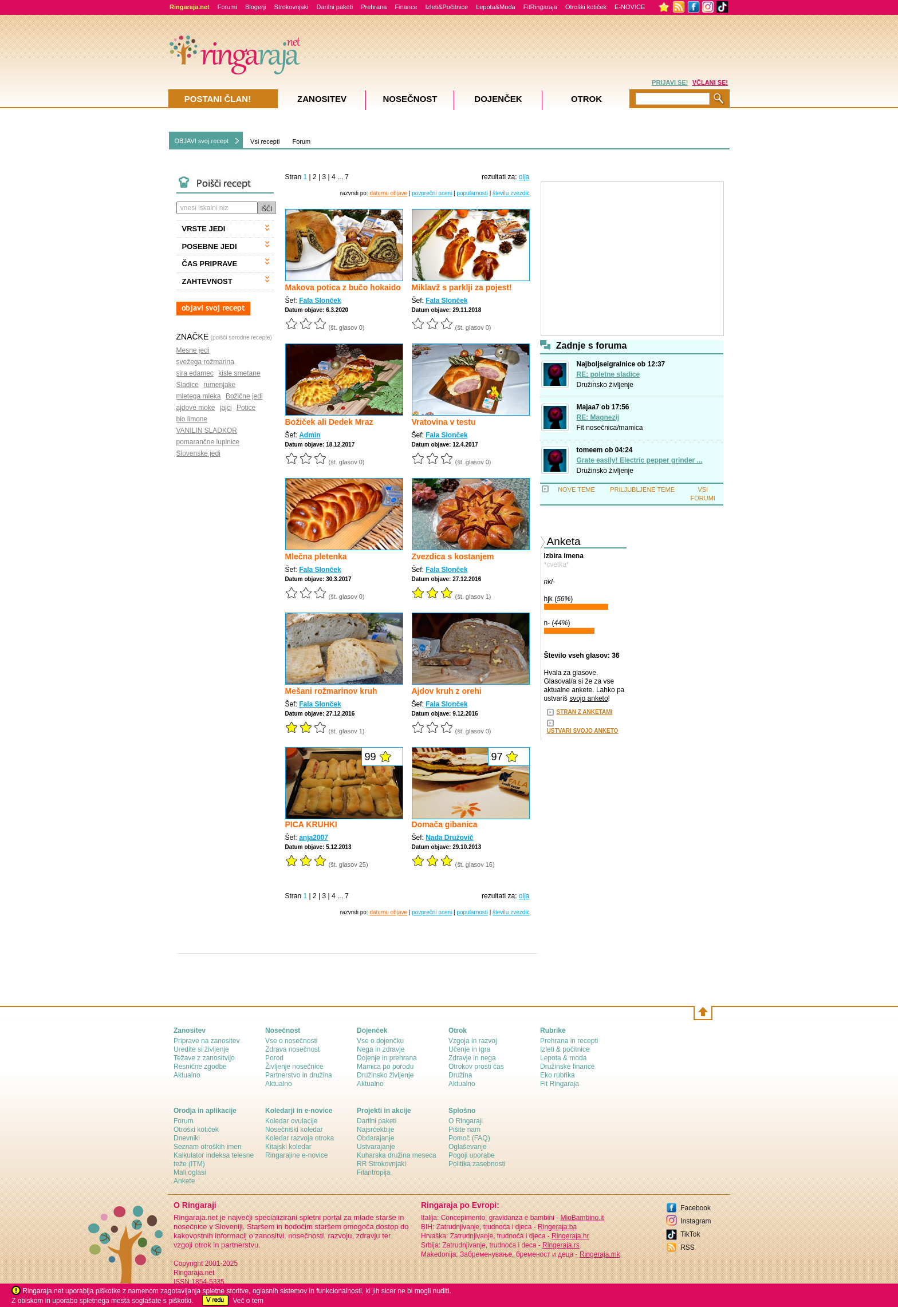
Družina (460, 1075)
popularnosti (471, 193)
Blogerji (255, 6)
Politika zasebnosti (476, 1164)
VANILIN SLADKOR (206, 431)
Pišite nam (464, 1130)
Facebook (695, 1208)
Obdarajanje (375, 1138)
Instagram (695, 1221)
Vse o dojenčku (380, 1041)
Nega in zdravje (380, 1049)
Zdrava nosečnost (292, 1049)
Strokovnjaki (291, 6)
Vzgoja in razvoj (472, 1041)
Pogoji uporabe (471, 1155)
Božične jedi (244, 396)
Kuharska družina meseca (396, 1155)
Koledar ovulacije (291, 1121)
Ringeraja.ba (557, 1227)
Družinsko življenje (605, 385)
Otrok (586, 99)
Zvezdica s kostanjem (453, 556)
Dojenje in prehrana (387, 1058)
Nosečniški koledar (294, 1130)
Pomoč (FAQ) (469, 1138)
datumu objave (388, 193)
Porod (274, 1058)
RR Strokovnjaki (381, 1164)
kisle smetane (239, 373)
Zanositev (321, 99)
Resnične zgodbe (200, 1067)
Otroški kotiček (585, 6)
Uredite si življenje (201, 1049)
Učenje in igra (469, 1049)
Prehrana (374, 6)
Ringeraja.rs (561, 1245)
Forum (301, 141)
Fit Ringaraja (559, 1084)
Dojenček (498, 99)
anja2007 (313, 838)
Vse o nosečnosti (291, 1041)
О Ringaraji (465, 1121)
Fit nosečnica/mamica (610, 428)
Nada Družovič (449, 838)
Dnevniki (187, 1138)
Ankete (184, 1181)
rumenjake (219, 385)
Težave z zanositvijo (204, 1058)
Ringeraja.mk (600, 1254)
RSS (687, 1247)
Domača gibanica (445, 824)
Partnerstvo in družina (298, 1075)
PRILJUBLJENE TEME (642, 489)
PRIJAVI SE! (670, 82)
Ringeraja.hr (570, 1236)
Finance (406, 6)
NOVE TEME (576, 489)
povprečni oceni (432, 193)
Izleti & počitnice (565, 1049)
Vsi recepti (264, 141)
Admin (309, 435)
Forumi (227, 6)
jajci (226, 408)
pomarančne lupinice (208, 442)
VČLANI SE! (710, 82)
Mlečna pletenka (316, 556)
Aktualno (187, 1075)
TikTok (690, 1234)
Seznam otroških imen (208, 1147)
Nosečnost (410, 99)
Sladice (187, 385)
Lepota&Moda (495, 6)
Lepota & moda (563, 1058)
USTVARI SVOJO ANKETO (583, 731)
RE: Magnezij (598, 417)
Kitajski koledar (288, 1147)
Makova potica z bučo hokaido (343, 287)
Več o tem (248, 1301)
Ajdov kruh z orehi (447, 691)
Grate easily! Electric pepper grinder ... (640, 460)
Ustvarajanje (376, 1147)
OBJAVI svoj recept (202, 140)
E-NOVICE (630, 6)
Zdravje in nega (472, 1058)
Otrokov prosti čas (476, 1067)
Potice (246, 408)
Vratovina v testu (444, 422)
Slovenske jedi (198, 453)
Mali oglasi (190, 1172)
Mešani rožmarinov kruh (331, 691)
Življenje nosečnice (294, 1067)
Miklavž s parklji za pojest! (462, 287)
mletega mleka (198, 396)
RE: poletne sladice (608, 374)
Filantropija (374, 1172)
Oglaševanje (467, 1147)
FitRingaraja (540, 6)
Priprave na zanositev (206, 1041)
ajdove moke (195, 408)
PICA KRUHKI (311, 824)
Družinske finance (567, 1067)
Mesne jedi (193, 350)
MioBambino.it (582, 1218)
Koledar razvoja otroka (299, 1138)
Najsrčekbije (375, 1130)
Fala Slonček (320, 301)
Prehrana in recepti (569, 1041)
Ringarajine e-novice (296, 1155)
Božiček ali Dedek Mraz (329, 422)
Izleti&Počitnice (447, 6)
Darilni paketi (335, 6)
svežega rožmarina (205, 362)
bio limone (192, 419)
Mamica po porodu (385, 1067)
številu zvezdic (511, 193)
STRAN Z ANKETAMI (585, 712)
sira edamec (195, 373)
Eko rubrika (557, 1075)
